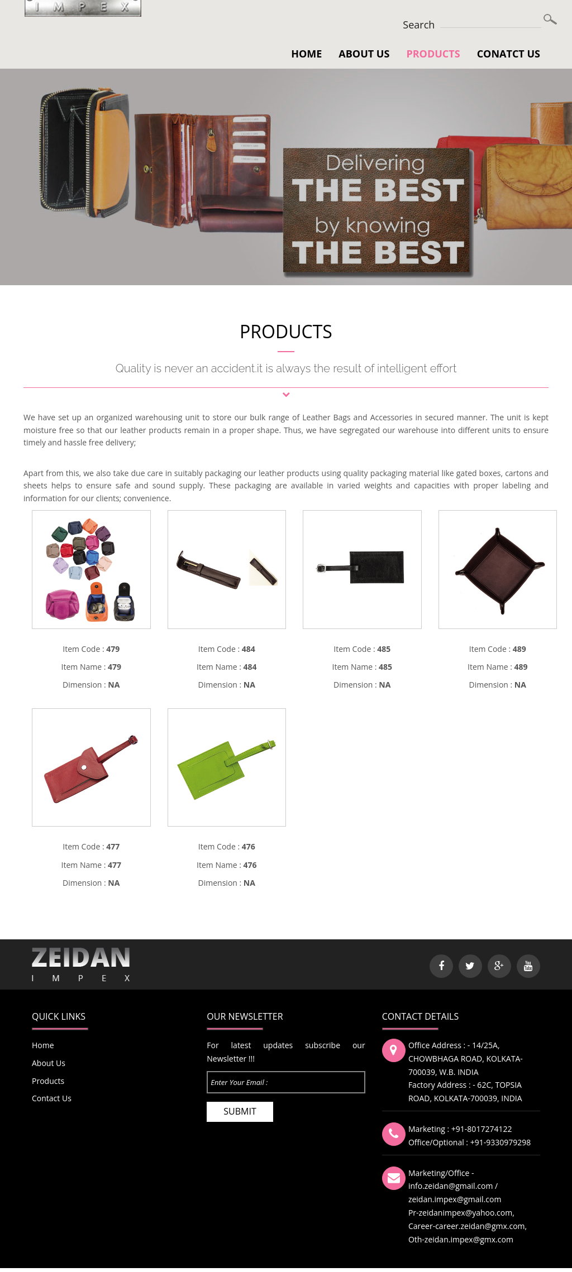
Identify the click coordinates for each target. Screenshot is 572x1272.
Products (433, 53)
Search (419, 24)
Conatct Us (508, 53)
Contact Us (52, 1098)
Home (306, 53)
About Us (364, 53)
